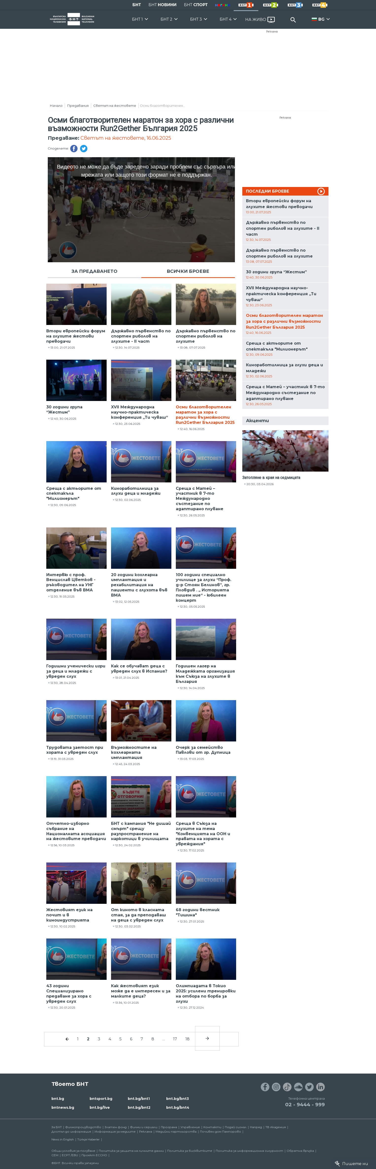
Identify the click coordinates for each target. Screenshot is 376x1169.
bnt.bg (57, 1098)
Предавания (78, 106)
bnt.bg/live (100, 1107)
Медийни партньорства (176, 1131)
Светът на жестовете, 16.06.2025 (126, 138)
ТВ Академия (275, 1127)
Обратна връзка (300, 1151)
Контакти (212, 1127)
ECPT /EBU (70, 1155)
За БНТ (56, 1127)
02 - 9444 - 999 (305, 1104)
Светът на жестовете (114, 106)
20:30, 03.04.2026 (260, 484)
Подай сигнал (235, 1127)
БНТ (136, 4)
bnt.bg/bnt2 (139, 1107)
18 (187, 1039)
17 (175, 1039)
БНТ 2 (166, 19)
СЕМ (54, 1155)
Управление (190, 1127)
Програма (169, 1127)
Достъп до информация (71, 1131)
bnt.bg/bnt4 (177, 1107)
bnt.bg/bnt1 (139, 1098)
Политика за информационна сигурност (249, 1151)
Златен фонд (116, 1127)
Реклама (272, 31)
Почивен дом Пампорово (220, 1131)
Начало (56, 106)
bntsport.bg (101, 1098)
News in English (62, 1139)
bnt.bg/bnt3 (177, 1098)
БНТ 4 (225, 19)
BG (321, 19)
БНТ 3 (196, 19)
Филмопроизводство (83, 1127)
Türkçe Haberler (88, 1139)
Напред (256, 1127)
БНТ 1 (137, 19)
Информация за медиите (115, 1131)
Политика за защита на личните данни (131, 1151)
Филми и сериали (143, 1127)
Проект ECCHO (94, 1155)
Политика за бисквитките (189, 1151)
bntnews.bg (62, 1107)
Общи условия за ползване (73, 1151)
